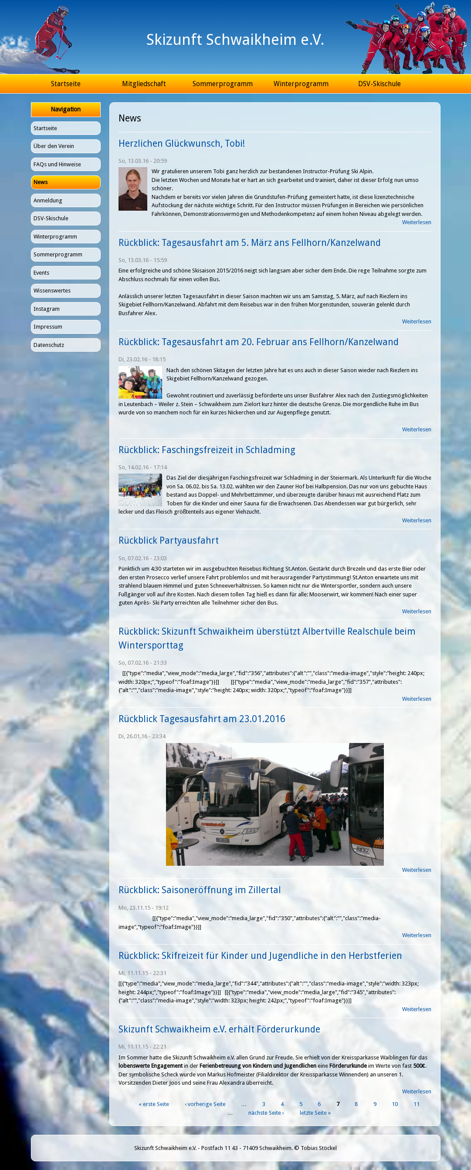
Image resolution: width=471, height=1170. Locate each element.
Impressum (48, 326)
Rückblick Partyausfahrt (169, 540)
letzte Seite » (315, 1112)
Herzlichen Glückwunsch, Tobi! (182, 143)
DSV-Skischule (379, 84)
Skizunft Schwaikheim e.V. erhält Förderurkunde (219, 1029)
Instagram (47, 309)
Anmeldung (48, 200)
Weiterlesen (416, 222)
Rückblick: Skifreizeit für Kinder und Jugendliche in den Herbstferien (260, 955)
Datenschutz (49, 345)
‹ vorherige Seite (205, 1104)
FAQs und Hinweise (57, 164)
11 (416, 1104)
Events (41, 272)
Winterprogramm (301, 84)
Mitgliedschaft (144, 84)
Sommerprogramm (223, 84)
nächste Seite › (266, 1112)
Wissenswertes (52, 290)
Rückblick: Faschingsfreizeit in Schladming (207, 449)
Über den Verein (54, 146)
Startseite (66, 84)
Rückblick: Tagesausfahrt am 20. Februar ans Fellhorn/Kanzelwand (259, 341)
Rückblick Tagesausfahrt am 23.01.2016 (202, 718)
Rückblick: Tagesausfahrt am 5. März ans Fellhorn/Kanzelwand (250, 242)
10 (395, 1104)
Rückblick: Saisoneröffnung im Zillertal (200, 889)
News (40, 182)
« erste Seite (154, 1104)
